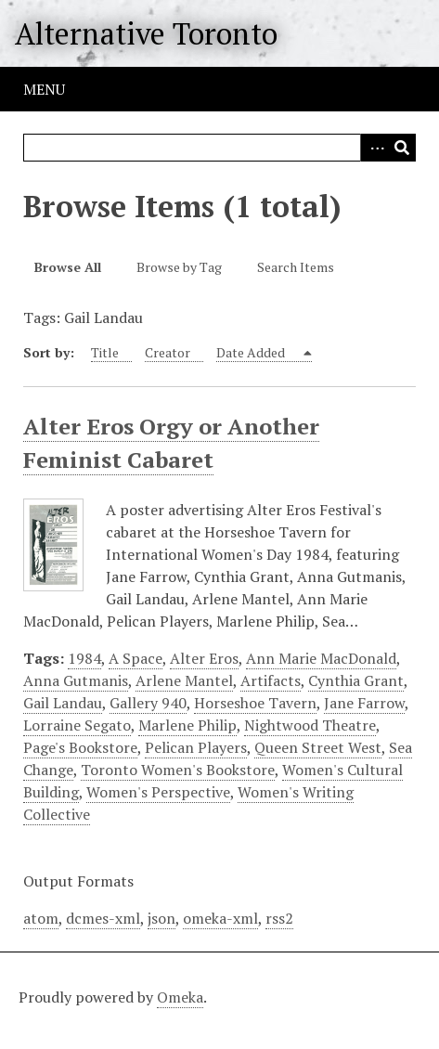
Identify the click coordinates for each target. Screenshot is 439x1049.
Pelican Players (196, 747)
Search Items (295, 267)
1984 (84, 658)
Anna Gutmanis (75, 680)
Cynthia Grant (356, 680)
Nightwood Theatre (310, 725)
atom (40, 918)
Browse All (67, 267)
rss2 (279, 918)
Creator (167, 352)
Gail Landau (62, 703)
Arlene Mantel (184, 680)
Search (402, 148)
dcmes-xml (103, 918)
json (161, 918)
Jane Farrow (364, 703)
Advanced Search (374, 148)
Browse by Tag (179, 267)
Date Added (252, 352)
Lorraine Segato (77, 725)
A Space (135, 658)
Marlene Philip (187, 725)
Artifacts (270, 680)
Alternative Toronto (146, 33)
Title (105, 352)
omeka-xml (220, 918)
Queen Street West (317, 747)
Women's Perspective (158, 792)
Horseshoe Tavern (255, 703)
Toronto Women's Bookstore (178, 769)
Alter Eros (204, 658)
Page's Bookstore (80, 747)
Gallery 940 (148, 703)
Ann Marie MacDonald (321, 658)
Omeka (180, 997)
